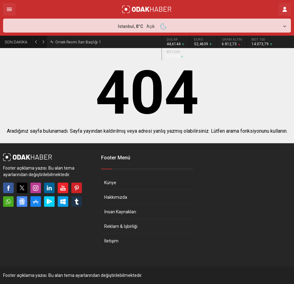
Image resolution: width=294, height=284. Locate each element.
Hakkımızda (115, 197)
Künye (110, 182)
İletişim (111, 240)
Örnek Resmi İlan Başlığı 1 (78, 42)
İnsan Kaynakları (120, 211)
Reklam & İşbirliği (120, 226)
